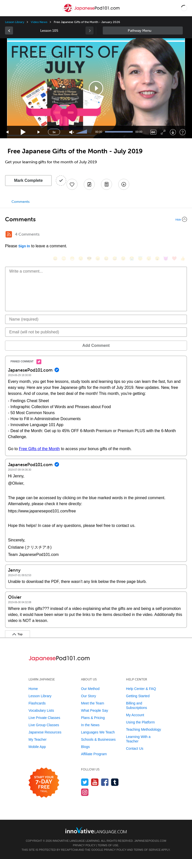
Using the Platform (140, 722)
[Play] (23, 132)
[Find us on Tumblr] (115, 782)
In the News (90, 725)
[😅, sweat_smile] (114, 258)
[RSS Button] (8, 234)
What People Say (94, 710)
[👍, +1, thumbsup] (182, 258)
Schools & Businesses (98, 739)
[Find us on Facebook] (105, 782)
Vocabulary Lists (41, 710)
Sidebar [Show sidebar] (143, 31)
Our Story (88, 696)
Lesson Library (14, 22)
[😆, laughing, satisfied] (106, 258)
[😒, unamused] (80, 258)
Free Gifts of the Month (39, 449)
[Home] (92, 12)
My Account (135, 715)
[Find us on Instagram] (85, 792)
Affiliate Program (94, 754)
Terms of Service (147, 849)
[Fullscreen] (163, 132)
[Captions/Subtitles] (153, 132)
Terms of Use (108, 845)
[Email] (96, 332)
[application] (96, 88)
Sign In (24, 246)
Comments (21, 202)
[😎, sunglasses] (89, 258)
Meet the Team (92, 703)
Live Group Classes (43, 725)
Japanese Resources (45, 732)
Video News (39, 22)
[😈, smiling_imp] (166, 258)
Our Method (90, 689)
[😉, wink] (123, 258)
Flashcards (37, 703)
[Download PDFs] (106, 184)
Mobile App (37, 747)
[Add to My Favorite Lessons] (72, 184)
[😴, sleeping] (148, 258)
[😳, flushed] (64, 258)
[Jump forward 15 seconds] (39, 132)
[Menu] (8, 8)
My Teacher (37, 739)
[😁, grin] (72, 258)
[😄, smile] (55, 258)
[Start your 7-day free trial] (43, 782)
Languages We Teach (98, 732)
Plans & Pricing (93, 718)
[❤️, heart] (174, 258)
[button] (184, 8)
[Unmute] (71, 132)
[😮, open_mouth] (157, 258)
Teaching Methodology (143, 729)
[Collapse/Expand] (96, 219)
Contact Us (134, 748)
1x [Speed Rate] (54, 132)
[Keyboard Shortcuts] (183, 132)
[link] (9, 31)
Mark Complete (28, 180)
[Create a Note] (89, 184)
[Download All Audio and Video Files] (123, 184)
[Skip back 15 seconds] (7, 132)
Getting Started (138, 696)
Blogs (85, 747)
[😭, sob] (132, 258)
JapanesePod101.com (150, 840)
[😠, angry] (98, 258)
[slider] (82, 132)
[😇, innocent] (140, 258)
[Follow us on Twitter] (85, 782)
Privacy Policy (84, 845)
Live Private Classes (44, 718)
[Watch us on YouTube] (95, 782)
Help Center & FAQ (141, 689)
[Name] (96, 319)
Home (33, 689)
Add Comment (96, 345)
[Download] (173, 132)
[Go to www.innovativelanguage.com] (96, 830)
